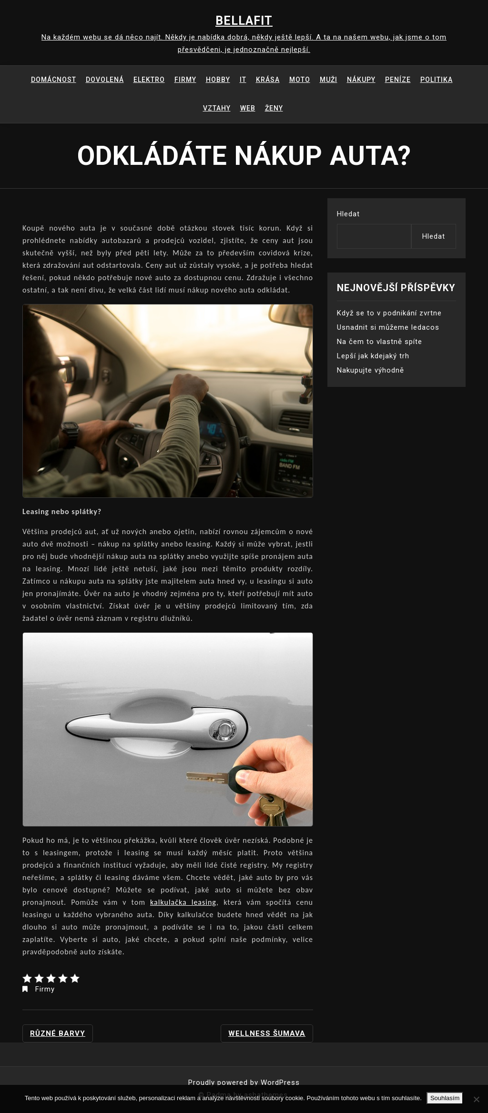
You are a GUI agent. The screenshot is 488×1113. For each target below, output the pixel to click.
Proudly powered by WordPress (244, 1082)
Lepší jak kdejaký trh (373, 356)
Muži (328, 79)
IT (243, 79)
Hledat (348, 214)
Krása (268, 79)
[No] (476, 1099)
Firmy (185, 79)
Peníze (398, 79)
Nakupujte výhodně (370, 370)
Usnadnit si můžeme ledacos (388, 327)
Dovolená (105, 79)
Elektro (149, 79)
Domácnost (53, 79)
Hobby (218, 79)
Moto (299, 79)
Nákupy (361, 79)
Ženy (274, 108)
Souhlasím (444, 1098)
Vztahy (217, 108)
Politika (436, 79)
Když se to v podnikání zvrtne (389, 313)
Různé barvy (57, 1033)
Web (247, 108)
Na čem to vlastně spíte (379, 341)
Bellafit (244, 21)
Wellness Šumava (266, 1033)
